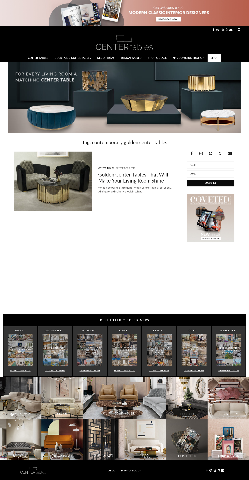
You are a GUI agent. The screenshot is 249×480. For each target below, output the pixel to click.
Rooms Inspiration (188, 57)
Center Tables (38, 57)
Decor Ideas (106, 57)
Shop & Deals (157, 57)
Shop (214, 57)
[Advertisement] (124, 283)
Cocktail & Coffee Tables (72, 57)
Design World (131, 57)
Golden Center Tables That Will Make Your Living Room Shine (133, 177)
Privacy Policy (131, 470)
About (112, 470)
